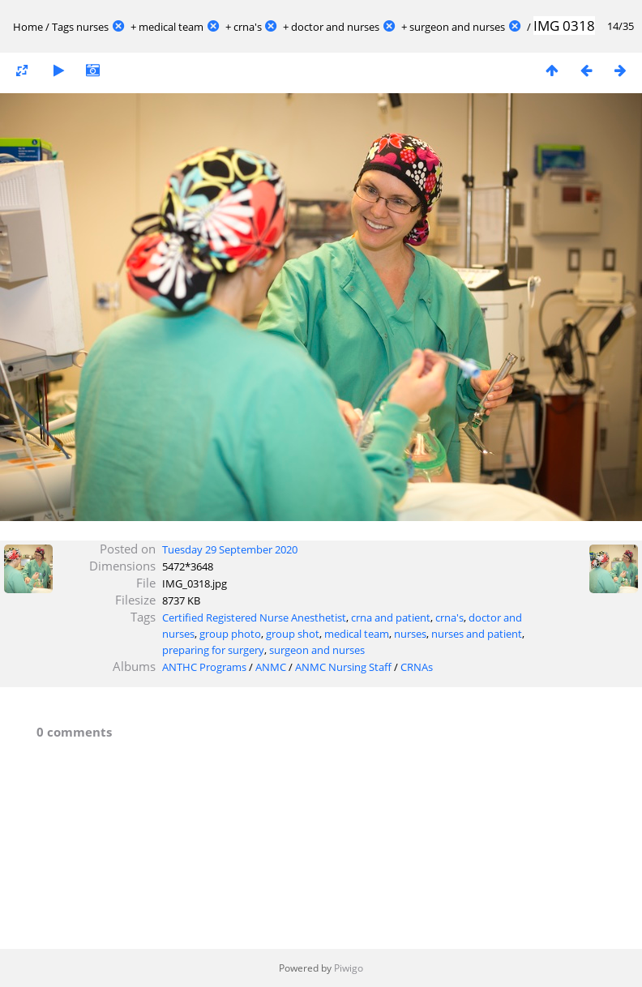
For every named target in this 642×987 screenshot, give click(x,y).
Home (28, 26)
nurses (92, 26)
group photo (230, 633)
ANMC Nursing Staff (343, 667)
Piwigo (348, 968)
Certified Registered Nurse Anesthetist (254, 617)
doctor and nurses (335, 26)
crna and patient (390, 617)
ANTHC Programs (204, 667)
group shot (292, 633)
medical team (171, 26)
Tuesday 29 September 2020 (229, 549)
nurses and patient (476, 633)
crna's (247, 26)
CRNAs (416, 667)
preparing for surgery (213, 650)
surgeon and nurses (457, 26)
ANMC (270, 667)
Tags (63, 26)
